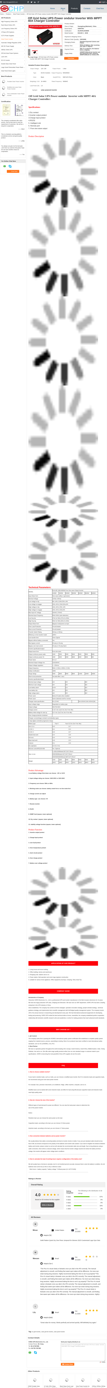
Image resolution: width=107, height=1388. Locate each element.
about (63, 8)
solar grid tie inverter (47, 1331)
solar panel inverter (59, 1331)
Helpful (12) (47, 1235)
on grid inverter (36, 1331)
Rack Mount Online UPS (8, 25)
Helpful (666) (48, 1318)
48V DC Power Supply (7, 46)
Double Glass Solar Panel (8, 64)
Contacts (87, 8)
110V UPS (4, 57)
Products (74, 8)
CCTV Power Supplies (7, 35)
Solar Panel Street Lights (8, 71)
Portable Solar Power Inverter (15, 81)
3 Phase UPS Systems (7, 32)
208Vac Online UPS (7, 49)
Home (52, 8)
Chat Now (100, 8)
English (104, 2)
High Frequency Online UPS (9, 21)
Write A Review (47, 1205)
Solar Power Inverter (19, 14)
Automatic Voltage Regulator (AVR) (11, 42)
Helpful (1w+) (48, 1264)
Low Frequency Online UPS (9, 28)
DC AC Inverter (5, 60)
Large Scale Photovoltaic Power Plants (12, 67)
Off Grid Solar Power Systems (9, 53)
